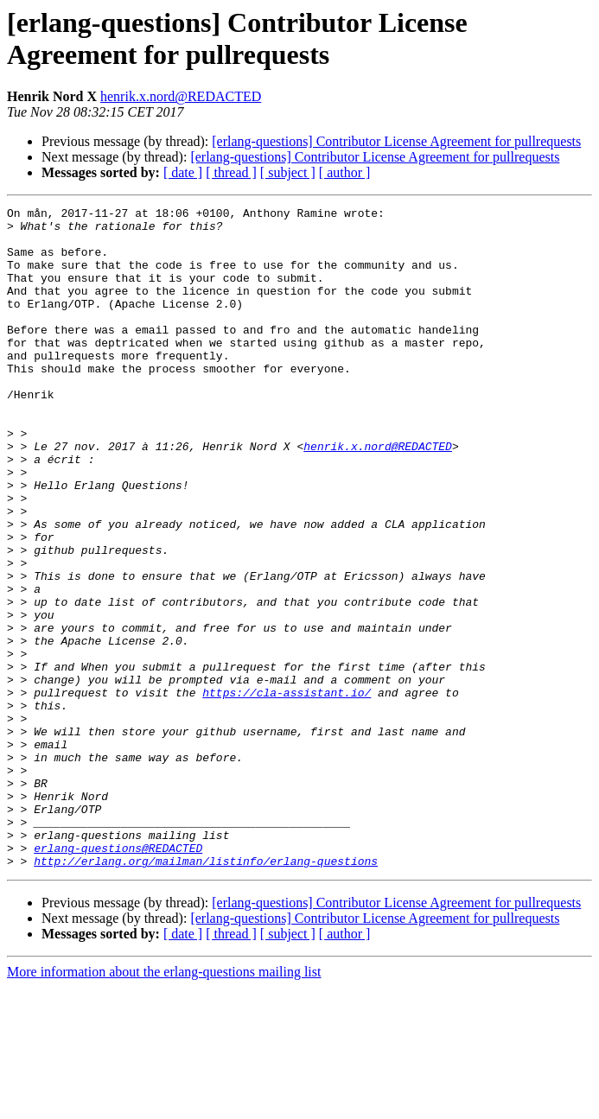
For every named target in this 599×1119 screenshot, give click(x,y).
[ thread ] (231, 172)
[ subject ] (287, 172)
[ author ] (345, 172)
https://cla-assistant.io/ (286, 790)
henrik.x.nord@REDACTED (180, 96)
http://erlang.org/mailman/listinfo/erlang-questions (206, 993)
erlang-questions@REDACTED (118, 977)
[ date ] (182, 172)
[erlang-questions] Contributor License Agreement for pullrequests (396, 141)
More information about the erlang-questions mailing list (164, 1104)
